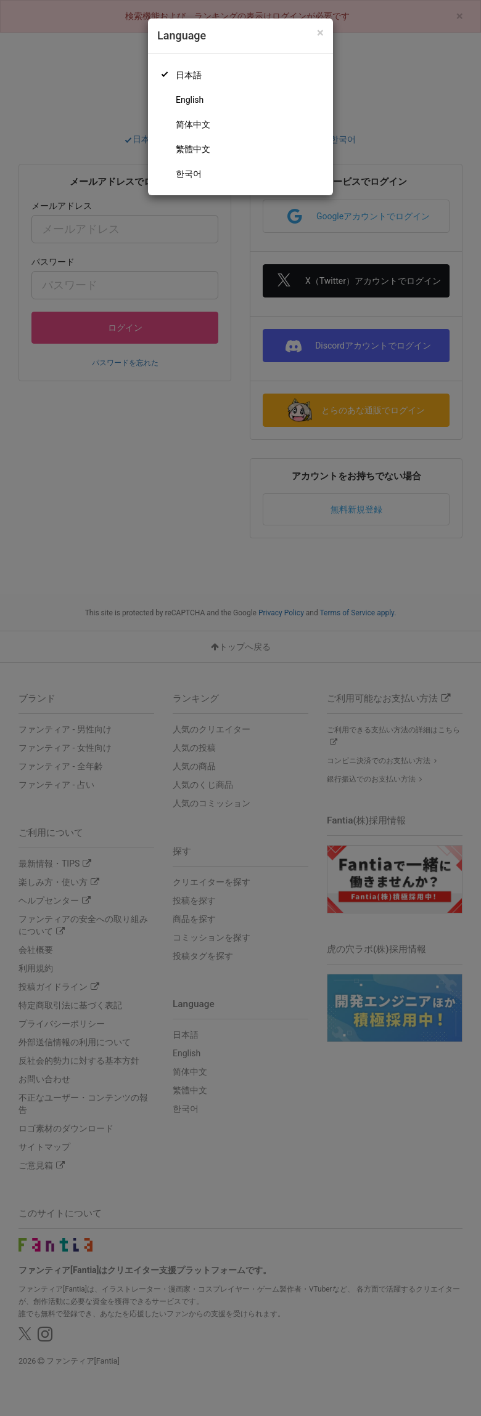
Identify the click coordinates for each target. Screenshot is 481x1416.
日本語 (189, 75)
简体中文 (193, 124)
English (190, 100)
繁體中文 (193, 149)
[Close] (320, 32)
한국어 (189, 174)
